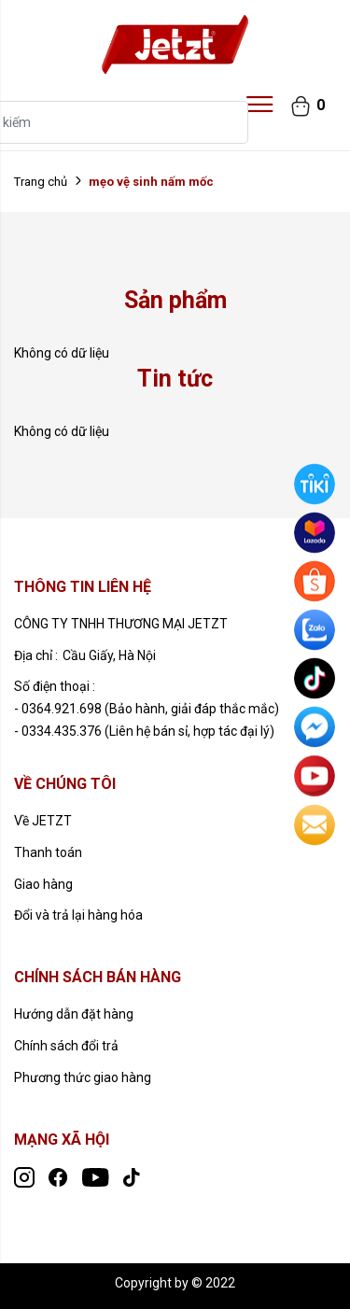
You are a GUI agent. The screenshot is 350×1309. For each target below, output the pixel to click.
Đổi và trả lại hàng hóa (78, 915)
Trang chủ (40, 182)
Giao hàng (43, 884)
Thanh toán (48, 852)
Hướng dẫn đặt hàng (73, 1013)
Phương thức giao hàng (82, 1077)
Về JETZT (43, 820)
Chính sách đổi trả (66, 1045)
